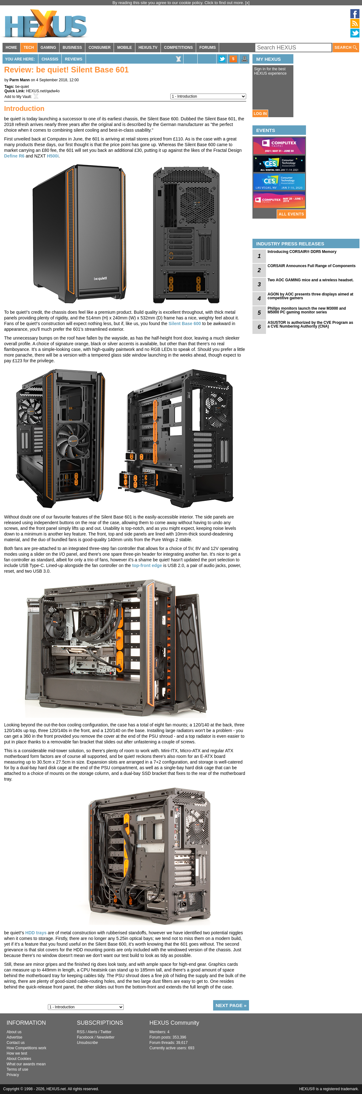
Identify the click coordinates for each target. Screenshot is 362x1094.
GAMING (48, 47)
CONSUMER (99, 47)
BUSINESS (72, 47)
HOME (11, 47)
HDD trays (36, 932)
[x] (247, 2)
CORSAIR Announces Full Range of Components (312, 266)
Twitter (105, 1032)
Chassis (50, 59)
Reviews (73, 59)
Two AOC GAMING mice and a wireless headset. (311, 280)
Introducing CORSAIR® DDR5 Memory (302, 252)
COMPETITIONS (178, 47)
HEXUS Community (174, 1023)
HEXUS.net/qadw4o (43, 91)
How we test (17, 1053)
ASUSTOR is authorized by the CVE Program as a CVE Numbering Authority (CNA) (310, 324)
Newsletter (106, 1037)
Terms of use (17, 1069)
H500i (53, 155)
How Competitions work (26, 1048)
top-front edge (147, 565)
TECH (29, 47)
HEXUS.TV (148, 47)
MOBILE (124, 47)
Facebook (85, 1037)
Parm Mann (19, 80)
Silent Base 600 (185, 323)
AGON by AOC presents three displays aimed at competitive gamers (310, 296)
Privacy (13, 1075)
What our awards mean (26, 1064)
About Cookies (19, 1059)
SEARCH (346, 47)
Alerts (92, 1032)
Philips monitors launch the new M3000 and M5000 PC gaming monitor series (307, 310)
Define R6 (14, 155)
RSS (81, 1032)
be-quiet (22, 86)
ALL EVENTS (291, 214)
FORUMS (207, 47)
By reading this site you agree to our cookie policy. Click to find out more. (178, 2)
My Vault (23, 97)
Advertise (14, 1037)
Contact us (16, 1042)
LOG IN (260, 114)
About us (14, 1032)
